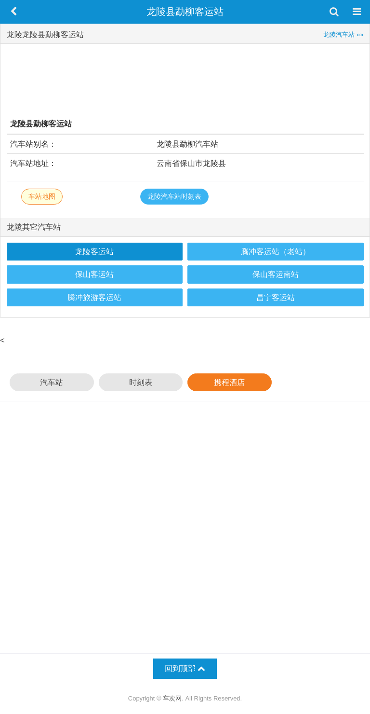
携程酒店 (229, 382)
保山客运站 (94, 274)
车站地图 (41, 196)
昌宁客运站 (275, 297)
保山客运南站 (275, 274)
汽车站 (51, 382)
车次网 (172, 698)
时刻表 (140, 382)
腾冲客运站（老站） (275, 251)
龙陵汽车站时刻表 (174, 196)
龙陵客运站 (94, 251)
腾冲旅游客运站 (94, 297)
